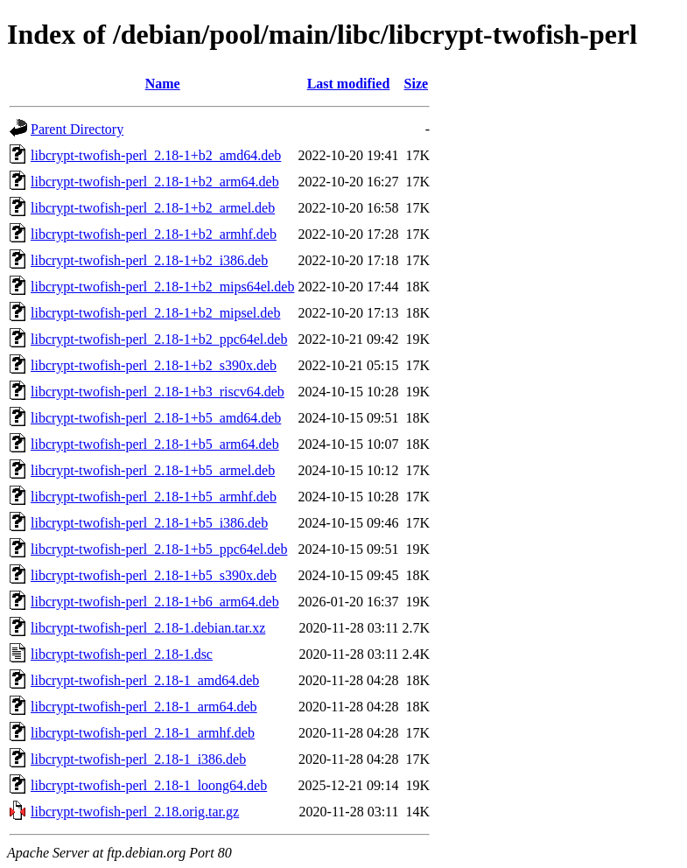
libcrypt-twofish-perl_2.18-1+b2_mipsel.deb (155, 312)
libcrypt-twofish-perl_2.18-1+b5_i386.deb (149, 522)
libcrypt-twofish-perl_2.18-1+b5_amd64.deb (156, 417)
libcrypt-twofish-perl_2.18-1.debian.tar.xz (148, 627)
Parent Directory (77, 129)
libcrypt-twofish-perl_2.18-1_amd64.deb (145, 680)
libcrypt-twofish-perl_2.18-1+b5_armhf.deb (154, 496)
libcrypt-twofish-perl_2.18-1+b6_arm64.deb (155, 601)
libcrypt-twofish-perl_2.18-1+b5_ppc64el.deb (159, 549)
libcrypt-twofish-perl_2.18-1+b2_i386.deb (149, 260)
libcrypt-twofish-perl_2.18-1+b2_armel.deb (153, 207)
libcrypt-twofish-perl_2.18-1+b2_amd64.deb (156, 155)
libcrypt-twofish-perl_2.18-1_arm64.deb (144, 706)
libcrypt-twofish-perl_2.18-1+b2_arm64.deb (155, 181)
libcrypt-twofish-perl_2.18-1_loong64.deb (149, 785)
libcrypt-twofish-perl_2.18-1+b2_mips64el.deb (162, 286)
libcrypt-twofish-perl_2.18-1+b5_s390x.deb (154, 575)
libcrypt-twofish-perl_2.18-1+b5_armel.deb (153, 470)
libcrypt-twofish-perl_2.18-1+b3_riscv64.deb (157, 391)
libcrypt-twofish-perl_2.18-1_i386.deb (138, 759)
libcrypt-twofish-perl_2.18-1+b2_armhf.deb (154, 234)
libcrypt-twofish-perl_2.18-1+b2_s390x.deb (154, 365)
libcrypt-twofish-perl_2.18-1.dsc (122, 654)
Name (162, 83)
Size (416, 83)
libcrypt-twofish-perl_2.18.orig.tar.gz (135, 811)
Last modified (348, 83)
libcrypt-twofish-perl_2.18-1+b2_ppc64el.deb (159, 339)
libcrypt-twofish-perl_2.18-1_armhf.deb (143, 732)
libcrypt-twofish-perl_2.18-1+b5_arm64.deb (155, 444)
